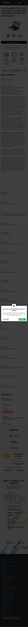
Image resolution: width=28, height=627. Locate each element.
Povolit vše (22, 319)
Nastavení (5, 319)
